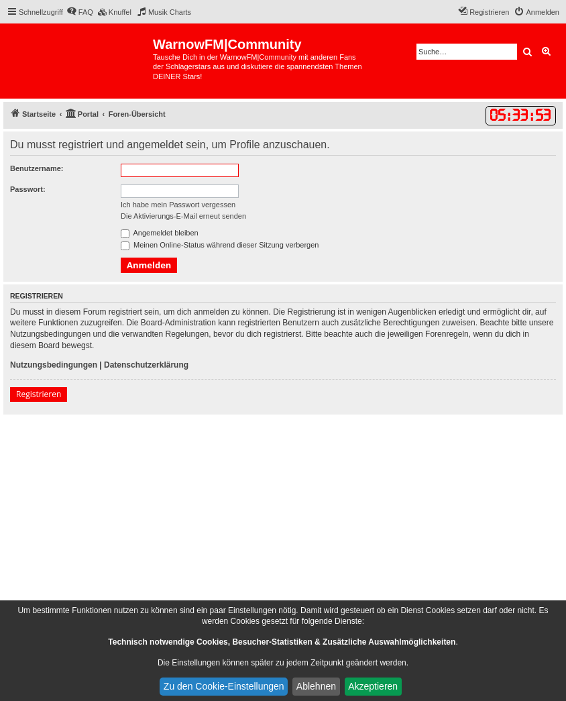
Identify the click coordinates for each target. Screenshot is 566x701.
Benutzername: (36, 168)
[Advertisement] (283, 515)
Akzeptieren (373, 686)
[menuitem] (79, 12)
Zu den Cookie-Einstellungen (224, 686)
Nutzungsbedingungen (53, 365)
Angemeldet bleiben (160, 233)
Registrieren (38, 394)
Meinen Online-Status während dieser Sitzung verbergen (220, 245)
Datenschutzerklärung (146, 365)
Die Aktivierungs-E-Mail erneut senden (183, 216)
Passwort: (28, 189)
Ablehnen (316, 686)
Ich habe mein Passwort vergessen (178, 205)
